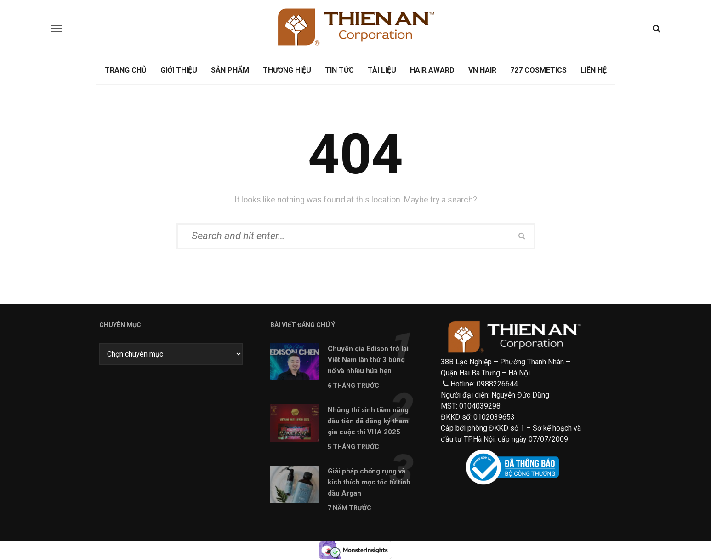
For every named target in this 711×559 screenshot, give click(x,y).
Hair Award (432, 70)
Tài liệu (382, 70)
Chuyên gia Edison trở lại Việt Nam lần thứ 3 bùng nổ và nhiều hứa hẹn (368, 360)
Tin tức (339, 70)
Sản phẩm (230, 70)
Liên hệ (593, 70)
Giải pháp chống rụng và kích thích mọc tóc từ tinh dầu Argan (369, 482)
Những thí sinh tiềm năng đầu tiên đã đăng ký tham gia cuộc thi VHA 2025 (368, 421)
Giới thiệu (178, 70)
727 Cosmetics (538, 70)
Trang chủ (126, 70)
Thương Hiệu (287, 70)
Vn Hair (482, 70)
